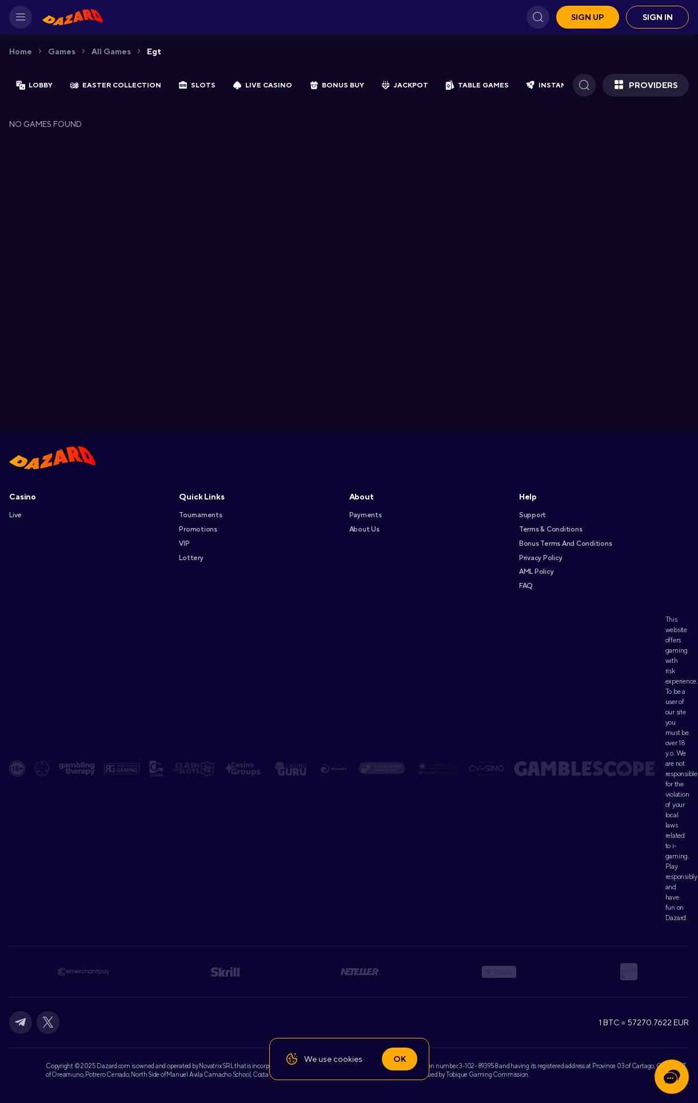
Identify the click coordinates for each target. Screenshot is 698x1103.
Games (61, 51)
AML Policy (536, 572)
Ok (399, 1059)
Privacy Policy (541, 558)
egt (154, 51)
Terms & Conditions (551, 529)
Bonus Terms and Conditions (565, 543)
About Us (364, 529)
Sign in (658, 17)
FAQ (525, 586)
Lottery (191, 558)
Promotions (198, 529)
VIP (184, 543)
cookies (347, 1059)
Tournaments (200, 515)
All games (111, 51)
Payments (365, 515)
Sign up (587, 17)
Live (15, 515)
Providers (645, 85)
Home (20, 51)
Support (532, 515)
